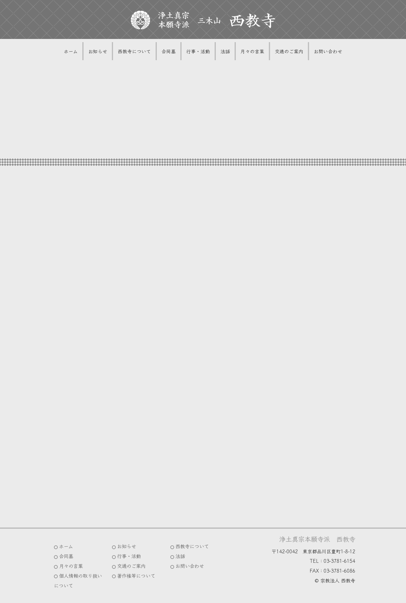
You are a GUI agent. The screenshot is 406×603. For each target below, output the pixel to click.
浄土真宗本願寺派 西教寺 (317, 538)
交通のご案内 (289, 51)
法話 (225, 51)
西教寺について (134, 51)
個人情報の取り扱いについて (78, 580)
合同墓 (168, 51)
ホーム (71, 51)
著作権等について (136, 575)
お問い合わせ (328, 51)
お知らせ (97, 51)
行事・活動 (198, 51)
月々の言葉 (252, 51)
